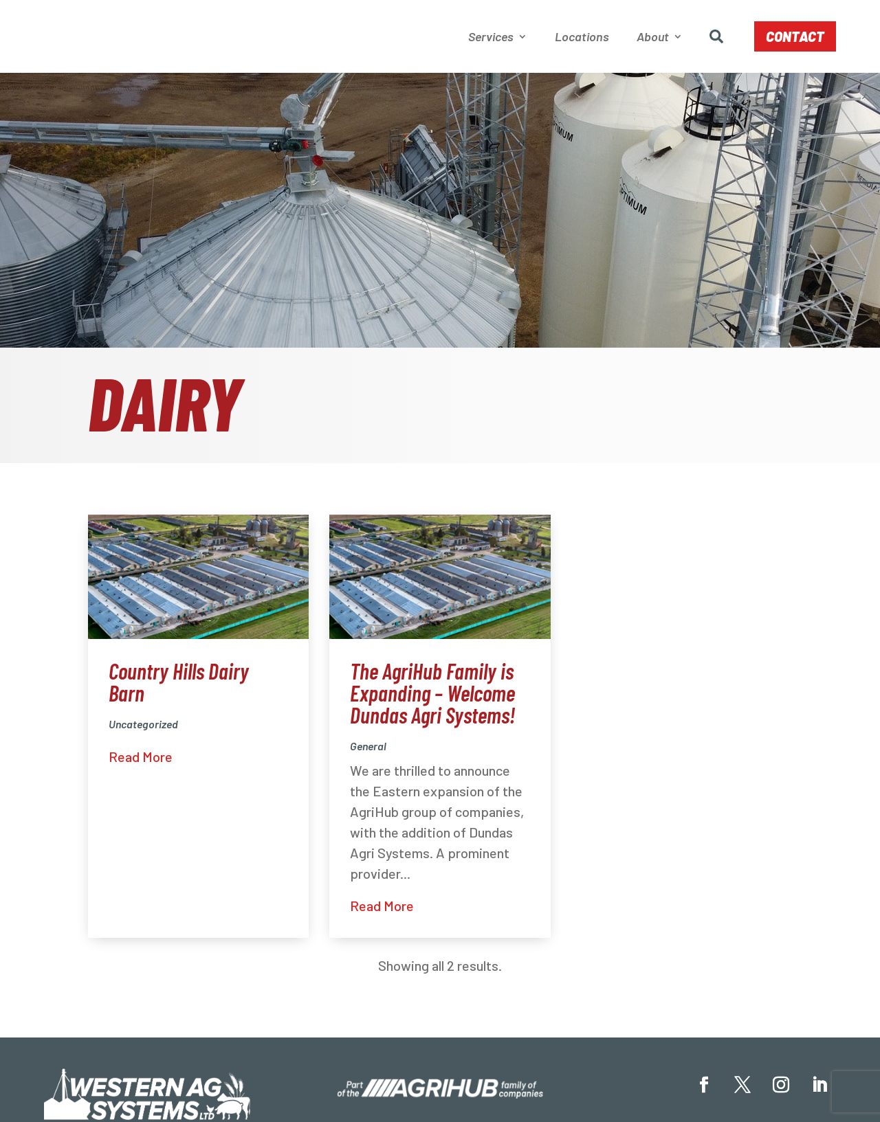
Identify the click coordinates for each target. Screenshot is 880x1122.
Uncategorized (143, 726)
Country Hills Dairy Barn (179, 684)
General (368, 748)
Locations (582, 37)
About (653, 37)
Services (491, 37)
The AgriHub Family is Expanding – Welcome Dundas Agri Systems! (432, 695)
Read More (141, 759)
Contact (795, 38)
